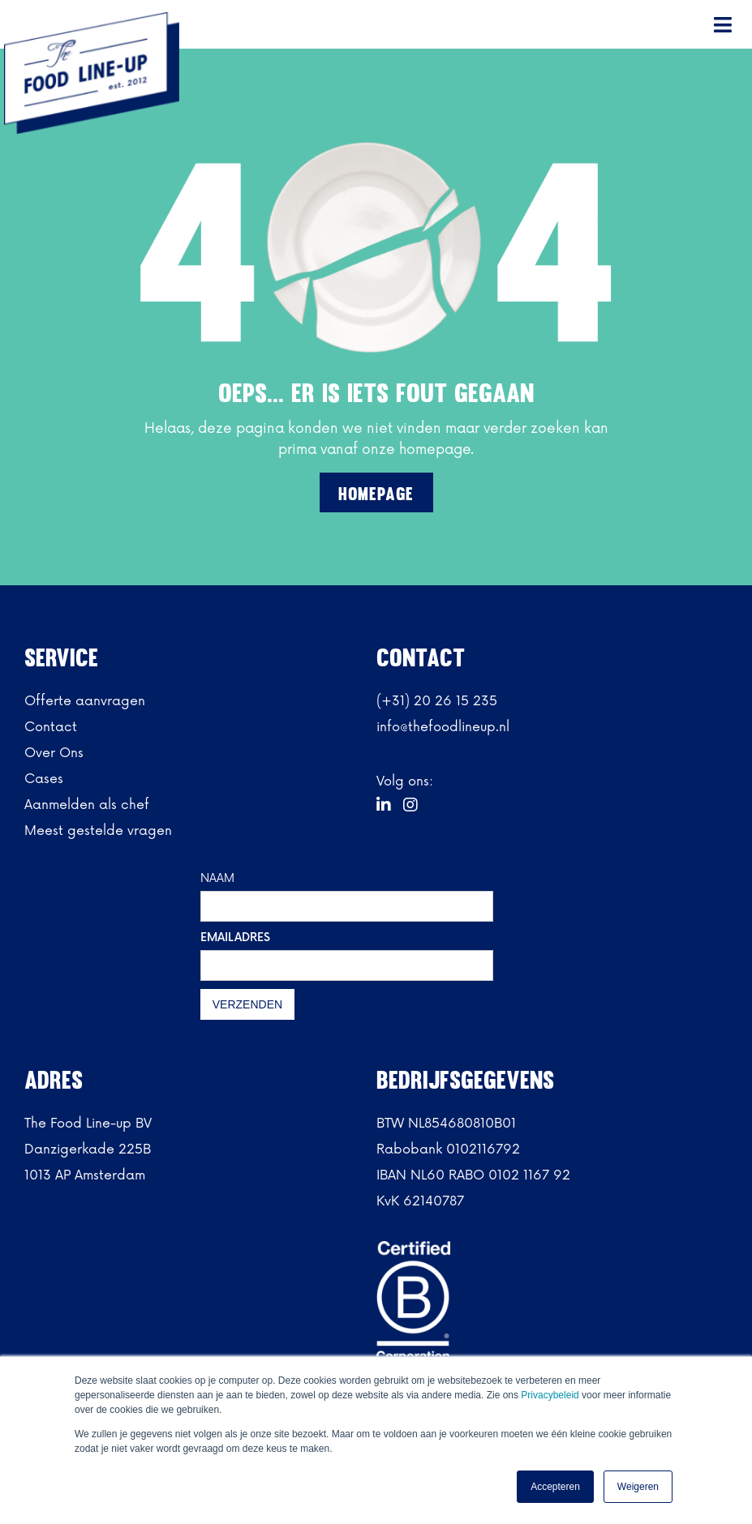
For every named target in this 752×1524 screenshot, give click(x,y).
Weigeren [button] (638, 1486)
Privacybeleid (551, 1395)
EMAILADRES (235, 937)
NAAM (217, 878)
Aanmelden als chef (86, 805)
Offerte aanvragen (84, 701)
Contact (50, 727)
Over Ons (54, 753)
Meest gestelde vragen (98, 831)
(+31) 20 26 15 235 (436, 701)
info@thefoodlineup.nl (442, 727)
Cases (43, 779)
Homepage (376, 494)
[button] (723, 24)
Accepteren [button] (555, 1486)
